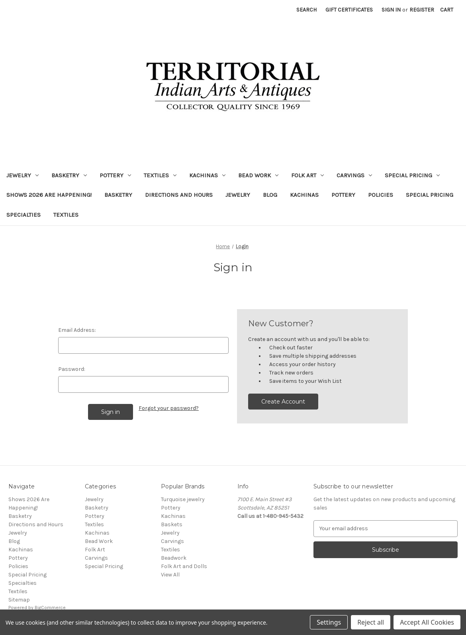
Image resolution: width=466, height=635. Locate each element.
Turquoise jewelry (183, 499)
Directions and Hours (179, 194)
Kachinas (207, 175)
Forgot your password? (169, 408)
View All (170, 574)
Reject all (370, 622)
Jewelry (22, 175)
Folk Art (307, 175)
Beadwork (173, 558)
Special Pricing (412, 175)
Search (306, 9)
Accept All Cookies (427, 622)
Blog (270, 194)
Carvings (354, 175)
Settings (329, 622)
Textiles (160, 175)
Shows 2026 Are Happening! (49, 194)
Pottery (115, 175)
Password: (71, 369)
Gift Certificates (349, 9)
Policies (380, 194)
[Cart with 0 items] (447, 10)
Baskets (171, 524)
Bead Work (258, 175)
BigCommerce (50, 607)
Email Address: (77, 330)
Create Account (283, 401)
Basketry (69, 175)
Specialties (23, 214)
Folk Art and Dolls (184, 566)
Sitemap (19, 599)
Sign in (391, 9)
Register (421, 9)
